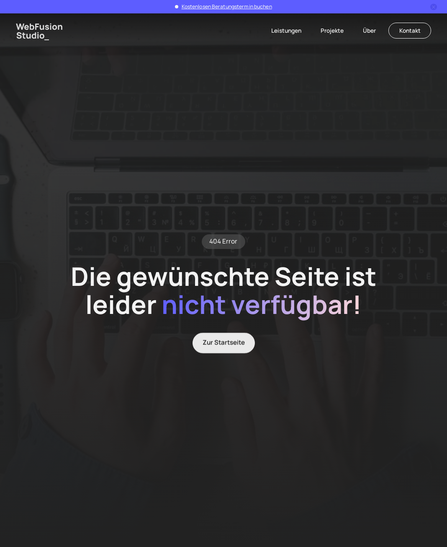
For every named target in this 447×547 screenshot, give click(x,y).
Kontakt (410, 30)
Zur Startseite (223, 343)
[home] (39, 31)
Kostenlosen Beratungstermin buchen (227, 6)
